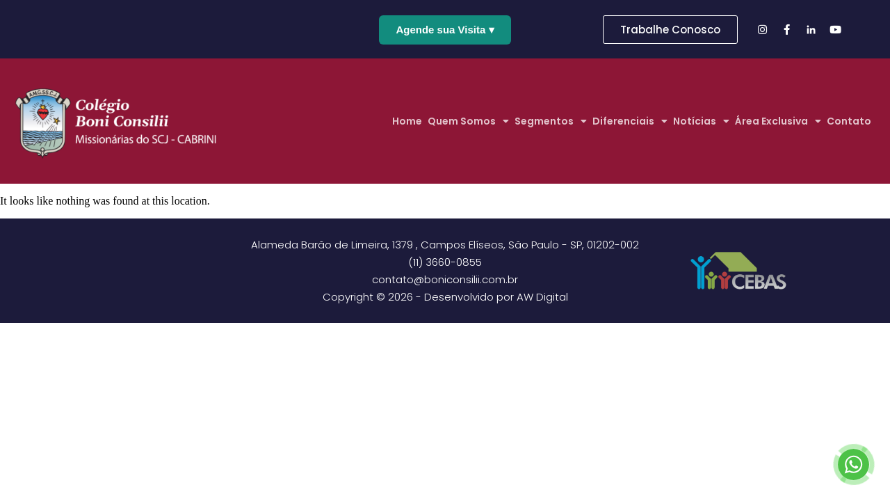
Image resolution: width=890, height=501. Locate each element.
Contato (849, 121)
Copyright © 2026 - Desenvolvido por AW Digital (445, 296)
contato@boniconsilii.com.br (445, 279)
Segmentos (551, 121)
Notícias (701, 121)
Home (407, 121)
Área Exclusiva (778, 121)
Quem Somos (468, 121)
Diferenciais (630, 121)
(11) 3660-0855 (445, 262)
